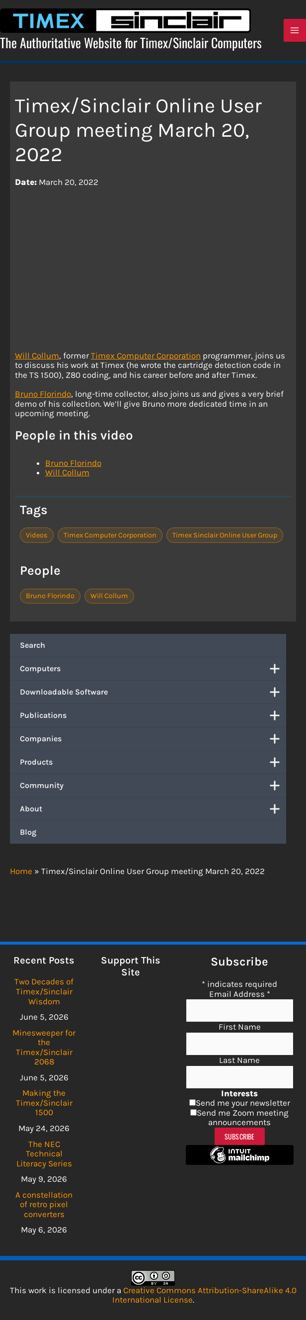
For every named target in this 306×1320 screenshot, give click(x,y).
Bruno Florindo (43, 396)
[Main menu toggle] (295, 31)
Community (153, 788)
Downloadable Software (153, 694)
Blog (28, 834)
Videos (37, 537)
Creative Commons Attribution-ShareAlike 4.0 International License (204, 1295)
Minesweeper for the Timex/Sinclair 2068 (44, 1047)
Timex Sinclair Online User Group (224, 537)
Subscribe (240, 1136)
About (153, 811)
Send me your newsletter (243, 1103)
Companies (153, 741)
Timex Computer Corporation (146, 357)
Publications (153, 717)
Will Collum (37, 357)
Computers (153, 671)
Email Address (239, 994)
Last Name (239, 1060)
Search (32, 647)
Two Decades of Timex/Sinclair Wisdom (44, 991)
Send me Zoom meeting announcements (243, 1118)
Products (153, 764)
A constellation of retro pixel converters (44, 1204)
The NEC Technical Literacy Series (44, 1153)
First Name (240, 1027)
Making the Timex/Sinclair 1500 (44, 1102)
